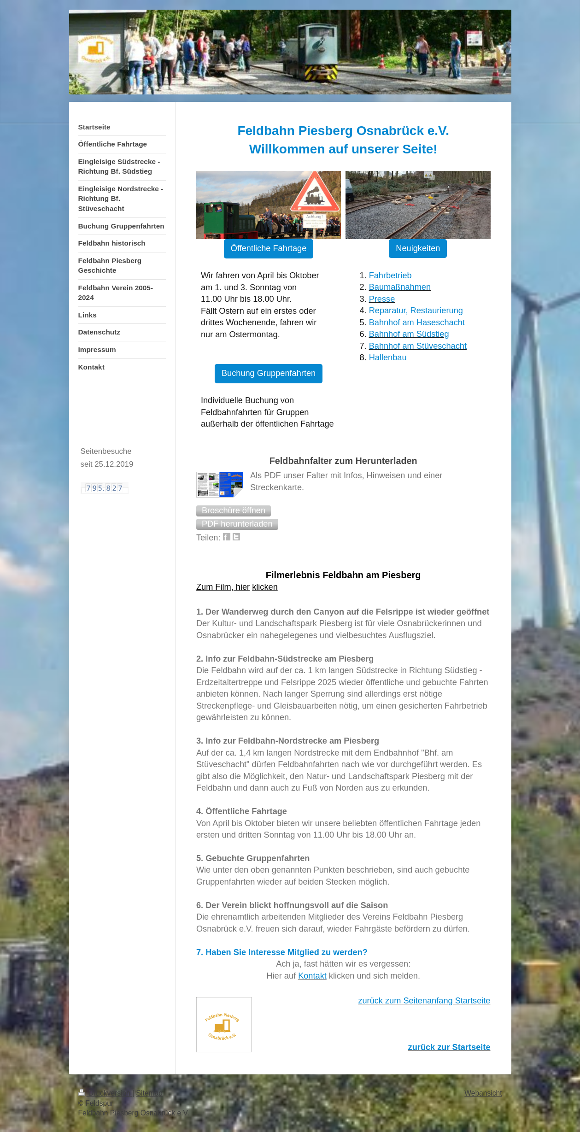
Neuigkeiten (418, 248)
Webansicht (483, 1093)
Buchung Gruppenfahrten (269, 373)
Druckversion (105, 1093)
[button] (233, 510)
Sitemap (149, 1093)
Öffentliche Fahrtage (268, 248)
